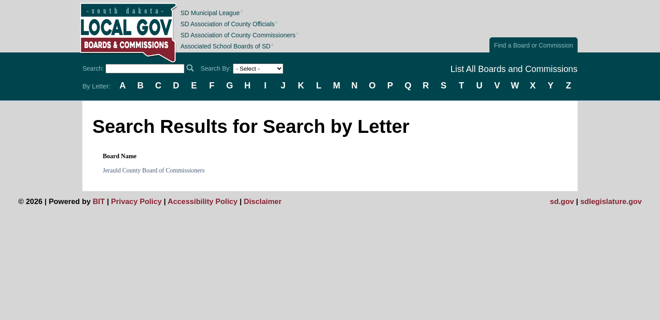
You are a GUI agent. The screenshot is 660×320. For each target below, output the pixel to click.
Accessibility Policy (203, 201)
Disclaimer (262, 201)
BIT (99, 201)
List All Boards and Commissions (513, 69)
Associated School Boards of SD (225, 46)
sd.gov (562, 201)
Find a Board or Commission (533, 45)
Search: (93, 68)
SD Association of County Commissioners (237, 35)
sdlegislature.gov (611, 201)
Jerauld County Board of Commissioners (154, 170)
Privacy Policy (136, 201)
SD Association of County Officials (227, 24)
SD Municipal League (210, 12)
